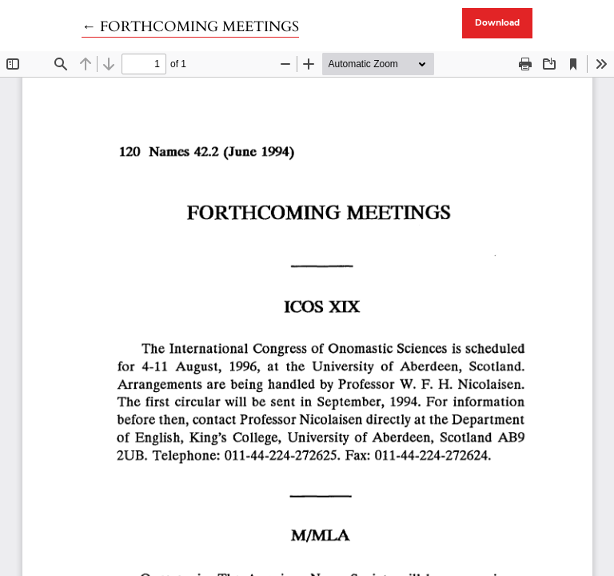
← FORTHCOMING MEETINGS (190, 27)
